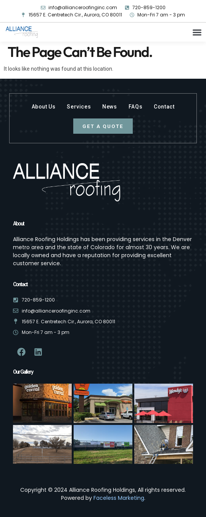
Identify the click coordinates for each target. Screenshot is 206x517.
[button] (197, 32)
